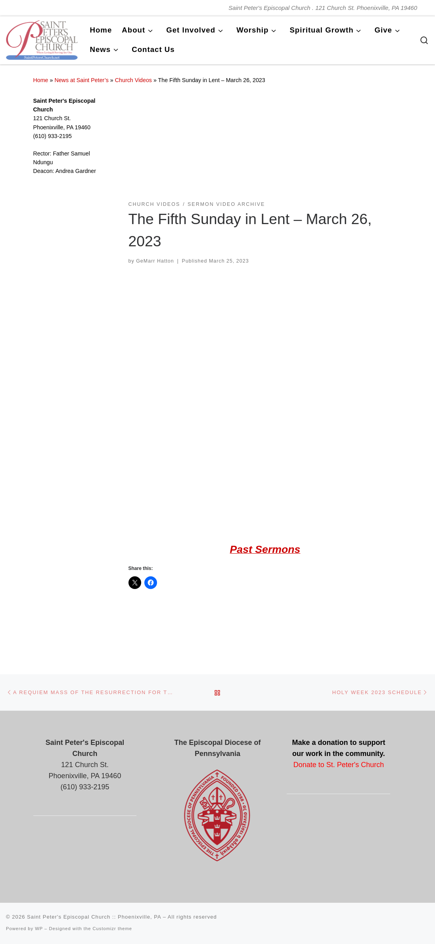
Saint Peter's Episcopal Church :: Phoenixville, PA (94, 917)
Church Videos (133, 80)
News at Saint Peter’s (81, 80)
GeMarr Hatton (155, 261)
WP (39, 928)
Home (40, 80)
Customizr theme (112, 928)
